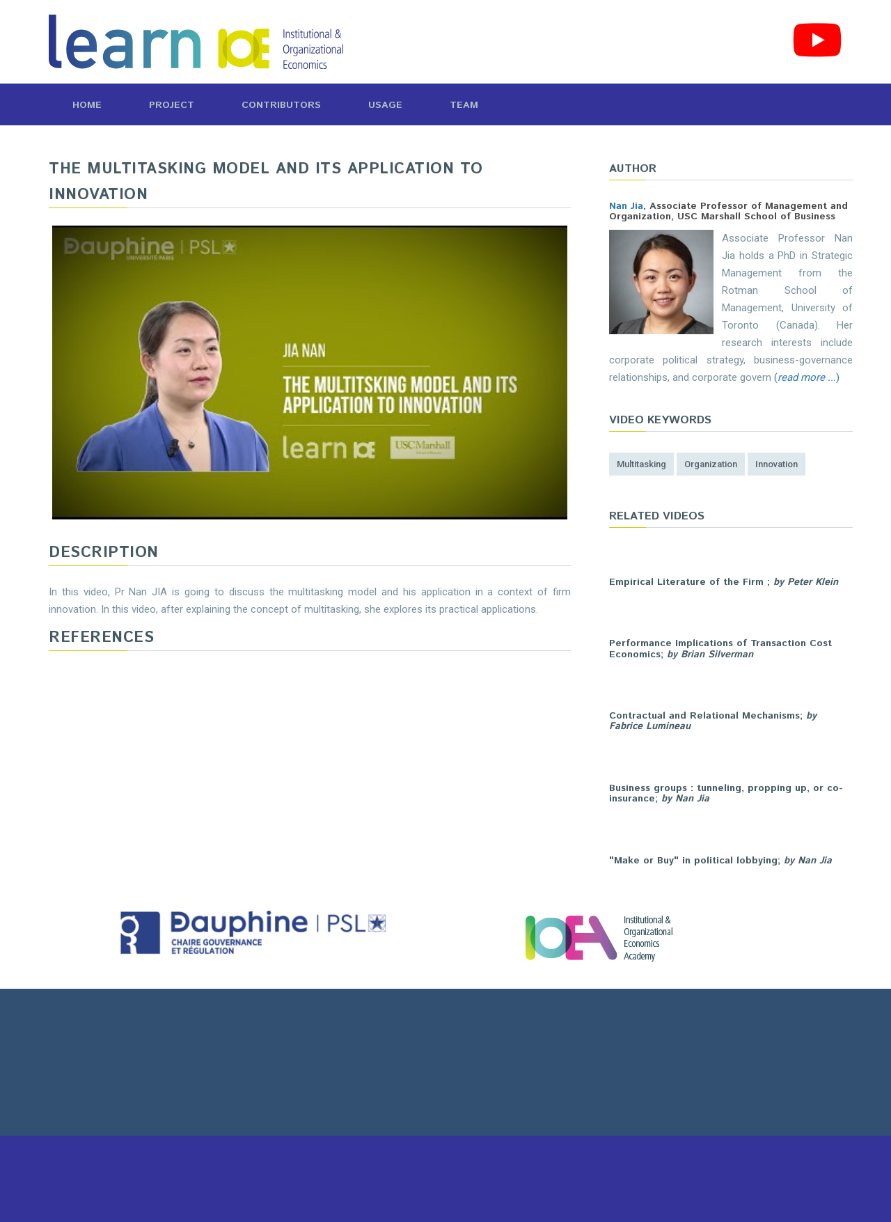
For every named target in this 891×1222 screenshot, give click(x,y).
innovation (776, 464)
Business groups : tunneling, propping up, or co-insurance (726, 793)
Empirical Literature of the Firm (688, 582)
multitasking (641, 464)
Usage (385, 105)
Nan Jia (626, 206)
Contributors (281, 105)
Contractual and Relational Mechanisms (704, 716)
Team (464, 105)
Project (171, 105)
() (806, 377)
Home (87, 105)
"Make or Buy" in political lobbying (693, 861)
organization (710, 464)
